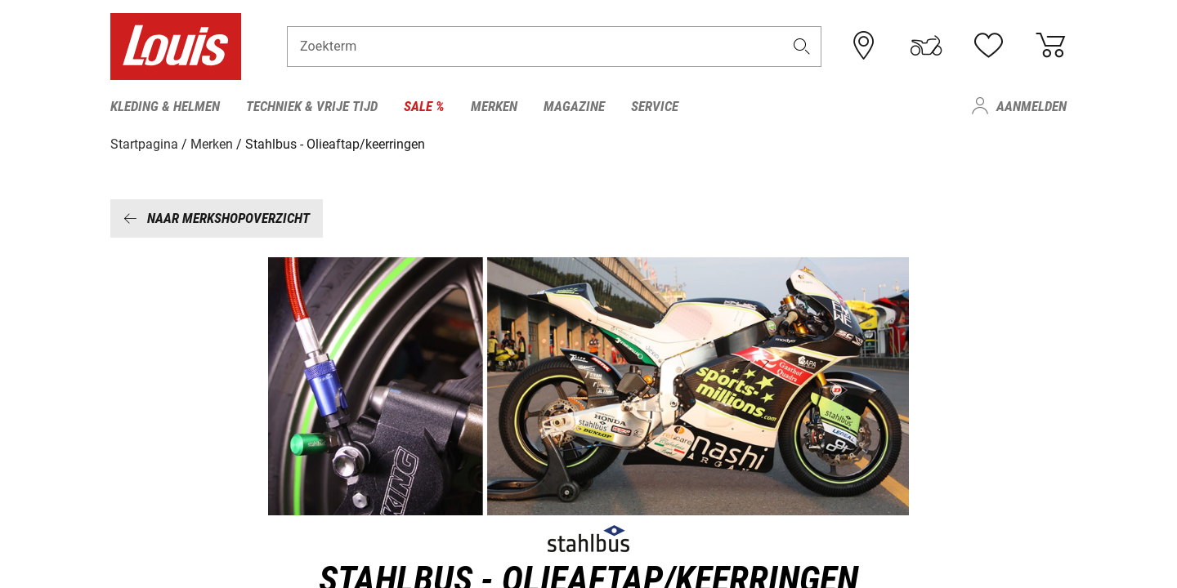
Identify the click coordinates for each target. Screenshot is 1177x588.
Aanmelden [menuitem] (1031, 106)
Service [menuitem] (654, 106)
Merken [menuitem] (494, 106)
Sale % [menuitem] (424, 106)
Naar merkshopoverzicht (216, 218)
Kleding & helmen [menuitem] (165, 106)
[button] (802, 46)
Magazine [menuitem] (574, 106)
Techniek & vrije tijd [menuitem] (312, 106)
